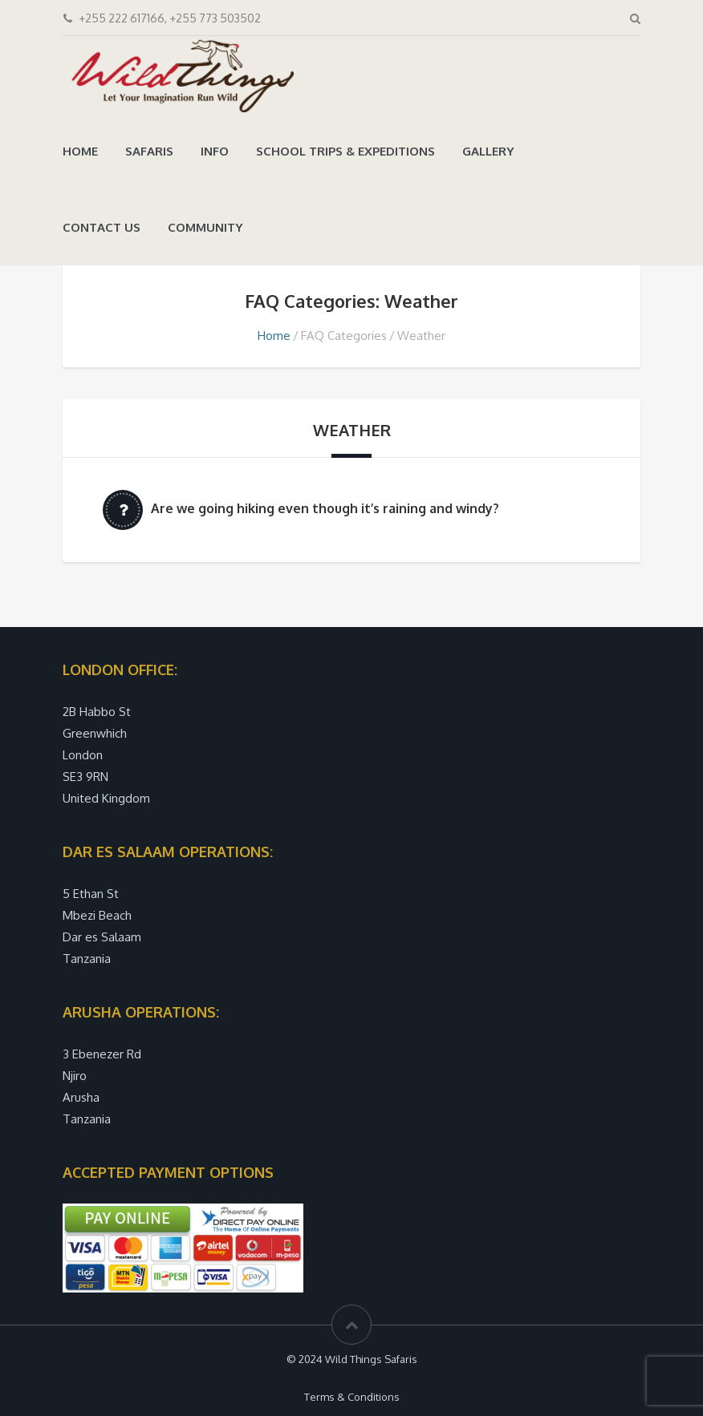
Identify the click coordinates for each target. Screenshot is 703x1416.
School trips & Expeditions (345, 151)
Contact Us (101, 227)
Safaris (149, 151)
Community (205, 227)
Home (80, 151)
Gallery (488, 151)
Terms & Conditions (352, 1396)
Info (215, 151)
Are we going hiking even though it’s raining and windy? (325, 508)
